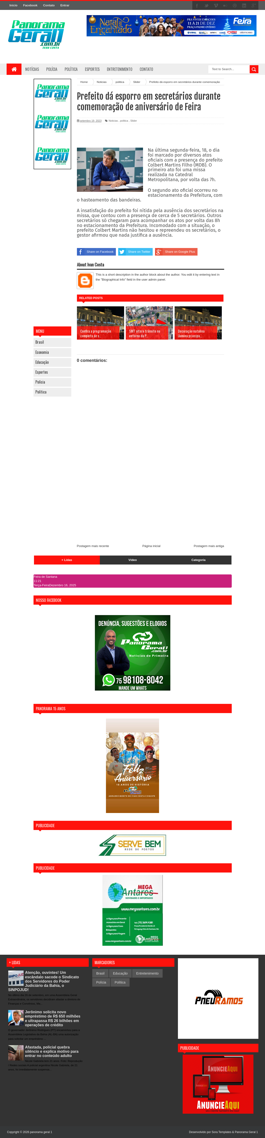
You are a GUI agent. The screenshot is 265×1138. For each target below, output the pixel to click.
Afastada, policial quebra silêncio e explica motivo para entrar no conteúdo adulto (52, 1051)
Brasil (39, 342)
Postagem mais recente (93, 546)
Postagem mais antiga (209, 546)
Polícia (51, 69)
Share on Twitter (134, 252)
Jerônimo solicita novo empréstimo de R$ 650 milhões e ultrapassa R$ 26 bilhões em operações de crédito (52, 1018)
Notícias (32, 69)
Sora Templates (221, 1132)
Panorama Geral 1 (246, 1132)
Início (13, 5)
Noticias (113, 120)
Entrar (64, 5)
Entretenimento (147, 973)
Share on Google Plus (175, 252)
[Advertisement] (52, 248)
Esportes (41, 372)
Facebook (30, 5)
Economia (42, 352)
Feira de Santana (45, 576)
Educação (42, 362)
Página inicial (151, 546)
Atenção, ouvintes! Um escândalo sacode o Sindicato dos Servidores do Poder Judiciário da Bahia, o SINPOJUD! (43, 981)
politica (124, 120)
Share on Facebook (95, 252)
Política (40, 392)
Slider (133, 120)
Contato (49, 5)
